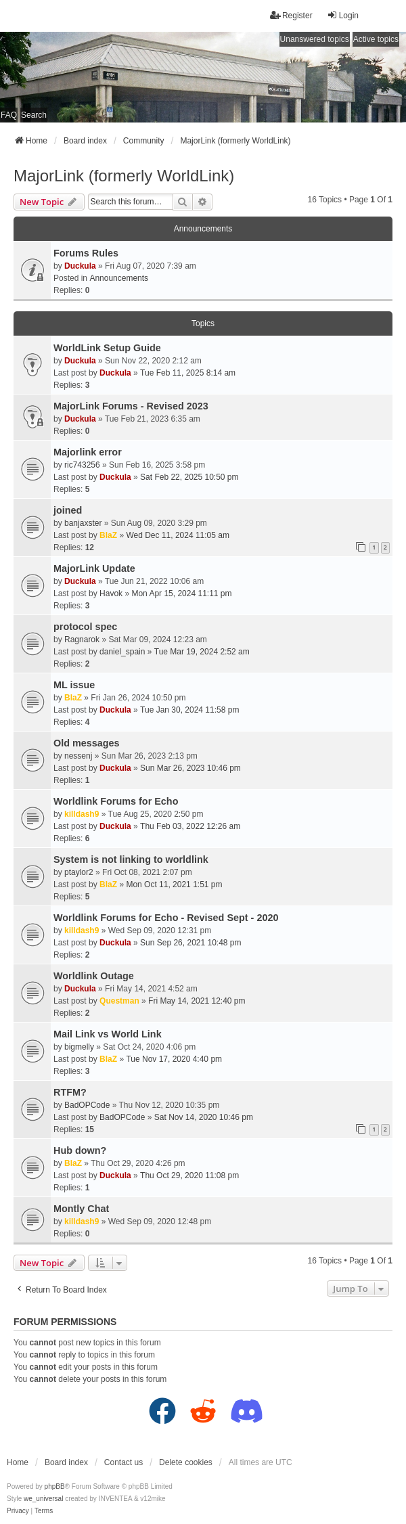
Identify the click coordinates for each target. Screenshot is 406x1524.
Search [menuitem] (34, 115)
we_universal (43, 1498)
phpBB (55, 1486)
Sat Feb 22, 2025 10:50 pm (189, 477)
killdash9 (81, 814)
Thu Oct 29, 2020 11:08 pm (189, 1175)
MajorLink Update (94, 568)
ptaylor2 (78, 872)
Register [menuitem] (291, 15)
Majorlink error (87, 452)
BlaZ (108, 535)
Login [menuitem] (343, 15)
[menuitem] (18, 1511)
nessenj (78, 756)
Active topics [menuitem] (376, 39)
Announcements (118, 278)
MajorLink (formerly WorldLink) (124, 175)
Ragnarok (81, 639)
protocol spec (85, 626)
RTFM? (70, 1092)
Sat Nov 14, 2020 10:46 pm (203, 1117)
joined (67, 510)
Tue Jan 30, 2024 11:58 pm (189, 710)
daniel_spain (122, 651)
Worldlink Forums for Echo (115, 801)
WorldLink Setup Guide (107, 347)
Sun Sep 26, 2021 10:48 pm (190, 942)
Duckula (80, 266)
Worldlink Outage (93, 975)
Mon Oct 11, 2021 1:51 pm (174, 884)
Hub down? (79, 1150)
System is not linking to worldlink (130, 859)
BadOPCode (87, 1105)
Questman (119, 1001)
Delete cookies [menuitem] (185, 1462)
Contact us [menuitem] (123, 1462)
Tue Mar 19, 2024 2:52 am (202, 651)
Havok (110, 593)
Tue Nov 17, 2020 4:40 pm (174, 1059)
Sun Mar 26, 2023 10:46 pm (190, 768)
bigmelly (79, 1047)
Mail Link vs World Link (107, 1034)
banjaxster (83, 523)
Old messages (86, 743)
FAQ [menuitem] (9, 115)
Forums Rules (85, 253)
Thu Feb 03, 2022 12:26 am (190, 826)
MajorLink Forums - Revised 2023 (130, 406)
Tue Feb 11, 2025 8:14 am (187, 373)
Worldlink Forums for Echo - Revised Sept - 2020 (165, 917)
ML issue (74, 684)
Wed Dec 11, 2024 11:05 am (177, 535)
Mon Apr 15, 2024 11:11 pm (181, 593)
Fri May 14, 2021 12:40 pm (196, 1001)
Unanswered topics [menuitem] (314, 39)
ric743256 (82, 465)
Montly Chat (81, 1208)
